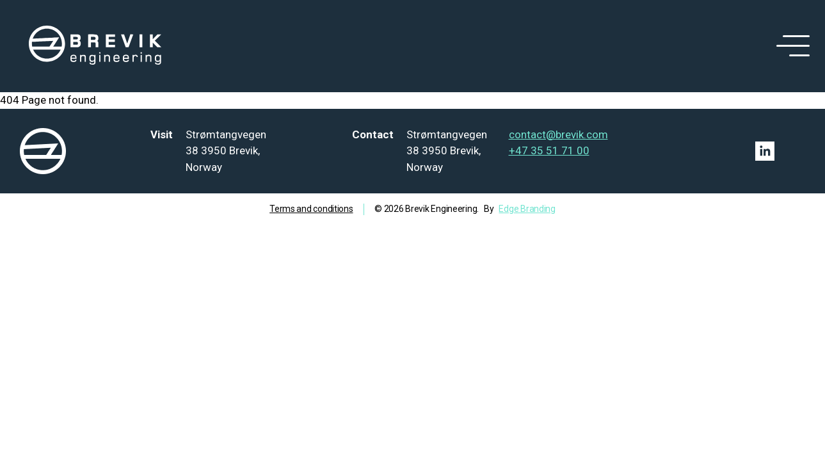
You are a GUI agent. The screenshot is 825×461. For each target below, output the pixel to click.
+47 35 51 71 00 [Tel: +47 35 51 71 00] (549, 150)
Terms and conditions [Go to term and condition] (311, 209)
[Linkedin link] (764, 151)
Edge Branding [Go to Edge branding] (527, 209)
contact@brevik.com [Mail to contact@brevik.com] (558, 134)
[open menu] (790, 46)
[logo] (95, 46)
